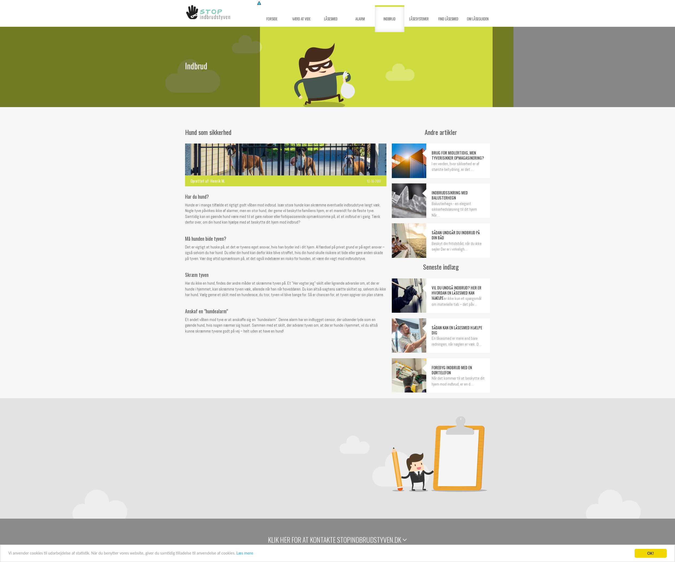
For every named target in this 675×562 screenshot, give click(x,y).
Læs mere (261, 554)
